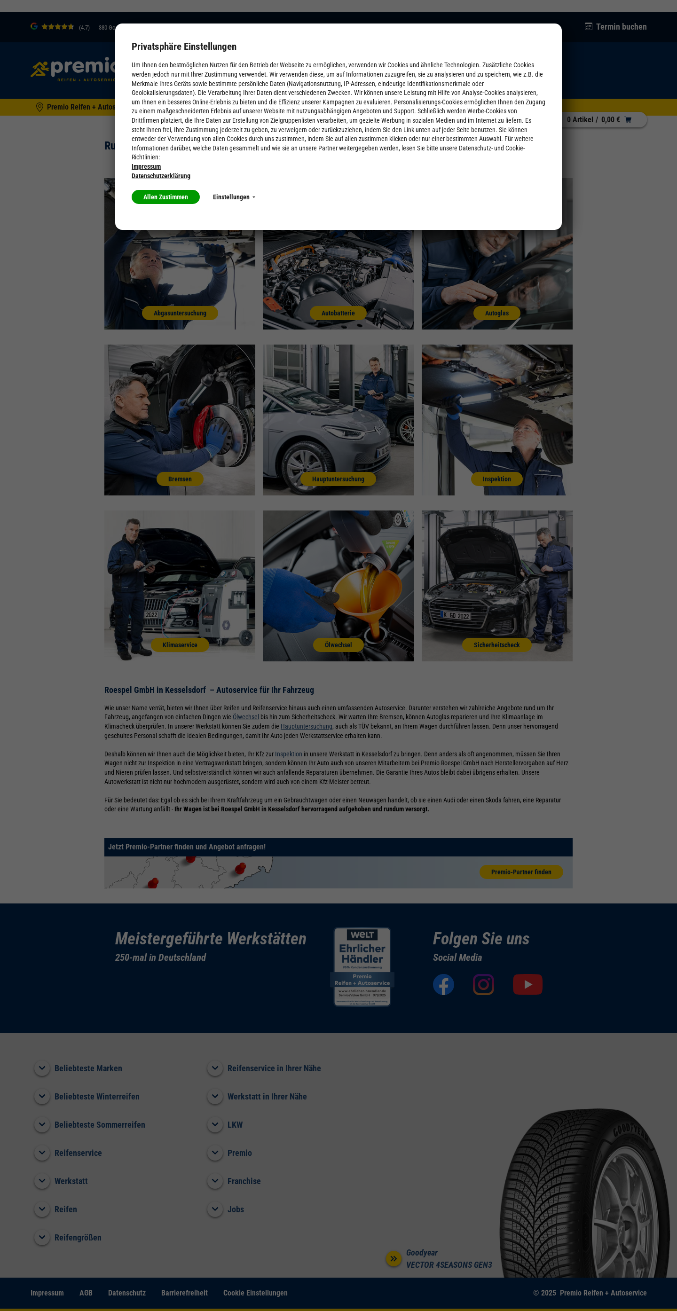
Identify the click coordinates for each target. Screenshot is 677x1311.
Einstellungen (234, 197)
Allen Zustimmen (165, 197)
